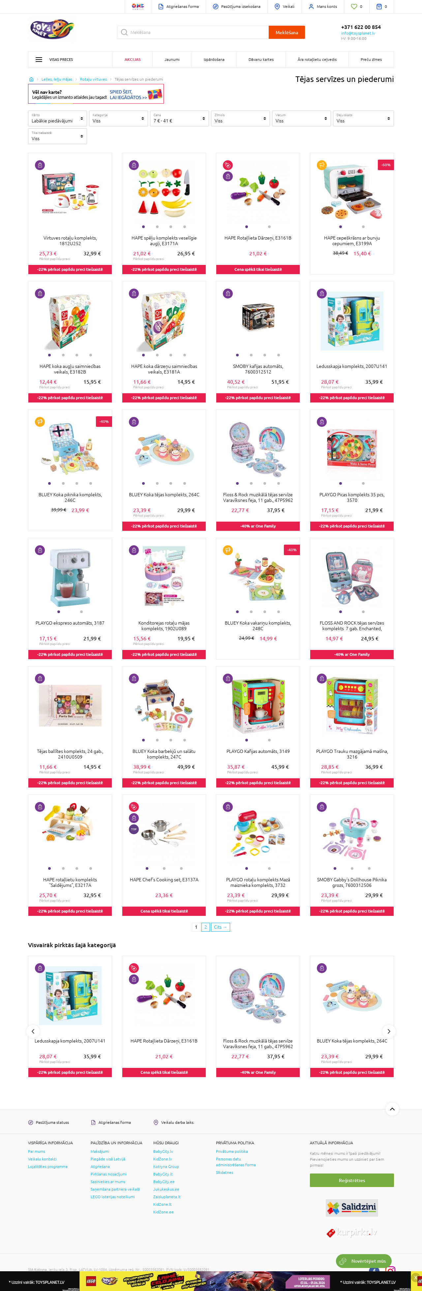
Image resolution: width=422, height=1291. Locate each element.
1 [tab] (143, 226)
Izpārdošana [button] (214, 59)
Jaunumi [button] (172, 59)
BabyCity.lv (163, 1151)
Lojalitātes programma (48, 1166)
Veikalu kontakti (42, 1159)
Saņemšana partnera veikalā (115, 1189)
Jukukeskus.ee (166, 1189)
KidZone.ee (163, 1212)
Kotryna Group (166, 1166)
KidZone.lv (162, 1159)
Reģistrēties (352, 1180)
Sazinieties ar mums (108, 1181)
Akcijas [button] (132, 59)
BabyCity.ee (164, 1181)
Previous (33, 1031)
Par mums (36, 1151)
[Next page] (220, 927)
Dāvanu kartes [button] (261, 59)
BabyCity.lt (163, 1174)
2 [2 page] (205, 927)
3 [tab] (170, 226)
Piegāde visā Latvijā (108, 1159)
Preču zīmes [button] (371, 59)
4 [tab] (184, 226)
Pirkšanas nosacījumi (109, 1174)
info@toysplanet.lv (358, 33)
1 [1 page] (196, 927)
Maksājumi (100, 1151)
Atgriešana (100, 1166)
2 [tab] (157, 226)
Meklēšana (287, 32)
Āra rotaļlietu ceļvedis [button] (317, 59)
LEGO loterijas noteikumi (113, 1197)
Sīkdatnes (224, 1172)
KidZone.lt (162, 1204)
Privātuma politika (232, 1151)
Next (389, 1031)
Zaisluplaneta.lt (167, 1197)
